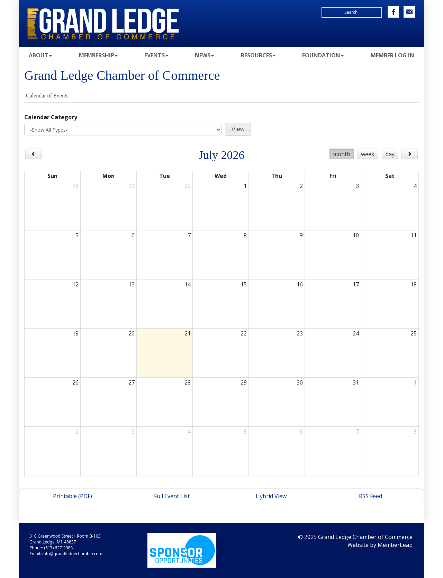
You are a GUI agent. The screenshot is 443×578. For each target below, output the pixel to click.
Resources (258, 55)
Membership (98, 55)
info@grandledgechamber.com (72, 554)
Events (156, 55)
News (204, 55)
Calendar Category (50, 117)
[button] (238, 129)
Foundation (323, 55)
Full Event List (172, 496)
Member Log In (392, 55)
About (40, 55)
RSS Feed (370, 496)
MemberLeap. (396, 545)
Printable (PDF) (72, 496)
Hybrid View (271, 496)
